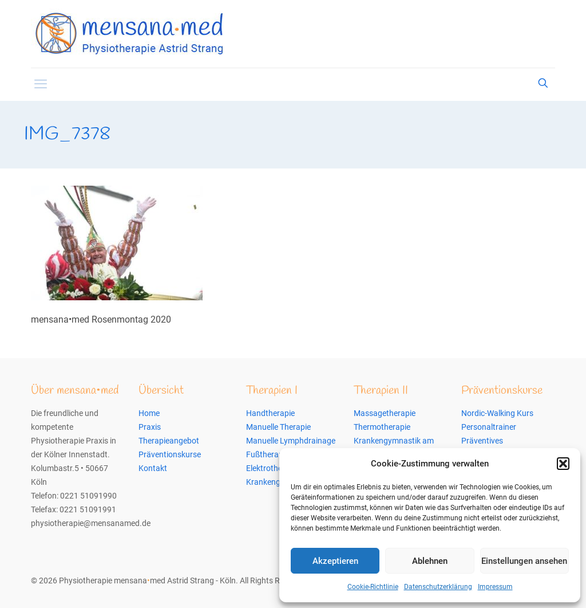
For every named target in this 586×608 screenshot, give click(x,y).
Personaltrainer (488, 427)
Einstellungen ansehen (524, 561)
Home (149, 413)
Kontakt (152, 468)
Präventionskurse (169, 454)
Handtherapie (270, 413)
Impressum (495, 587)
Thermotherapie (382, 427)
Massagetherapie (384, 413)
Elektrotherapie (273, 468)
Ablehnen (430, 561)
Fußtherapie (267, 454)
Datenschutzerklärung (438, 587)
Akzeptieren (335, 561)
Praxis (149, 427)
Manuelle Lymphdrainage (290, 440)
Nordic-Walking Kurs (497, 413)
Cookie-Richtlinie (372, 587)
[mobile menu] (40, 84)
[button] (563, 463)
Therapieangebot (168, 440)
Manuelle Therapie (278, 427)
